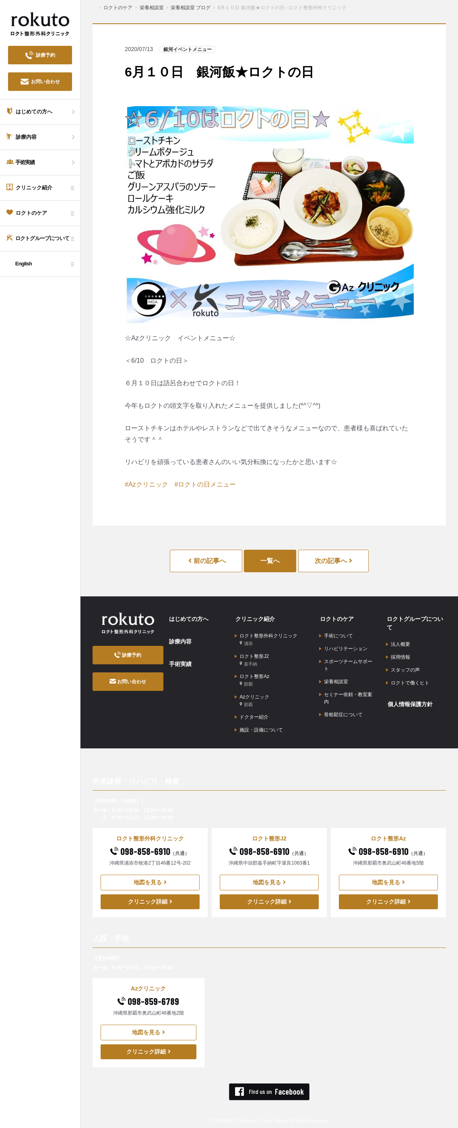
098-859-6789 (148, 995)
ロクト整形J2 (252, 657)
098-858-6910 (150, 845)
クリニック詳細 (150, 895)
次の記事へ (333, 560)
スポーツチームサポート (345, 661)
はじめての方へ (187, 618)
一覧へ (270, 560)
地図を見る (150, 876)
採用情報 (398, 655)
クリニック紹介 (253, 618)
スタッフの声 (403, 667)
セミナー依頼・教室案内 (345, 693)
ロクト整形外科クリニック (266, 638)
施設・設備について (259, 724)
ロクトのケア (335, 618)
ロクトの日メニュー (207, 484)
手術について (336, 634)
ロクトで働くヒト (407, 680)
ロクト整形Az (252, 676)
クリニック (152, 484)
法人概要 (398, 642)
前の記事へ (206, 560)
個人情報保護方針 (408, 700)
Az (132, 484)
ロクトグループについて (413, 622)
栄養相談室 (333, 678)
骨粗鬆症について (341, 709)
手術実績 (178, 659)
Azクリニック (252, 695)
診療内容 (178, 639)
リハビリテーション (343, 646)
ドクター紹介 (251, 711)
